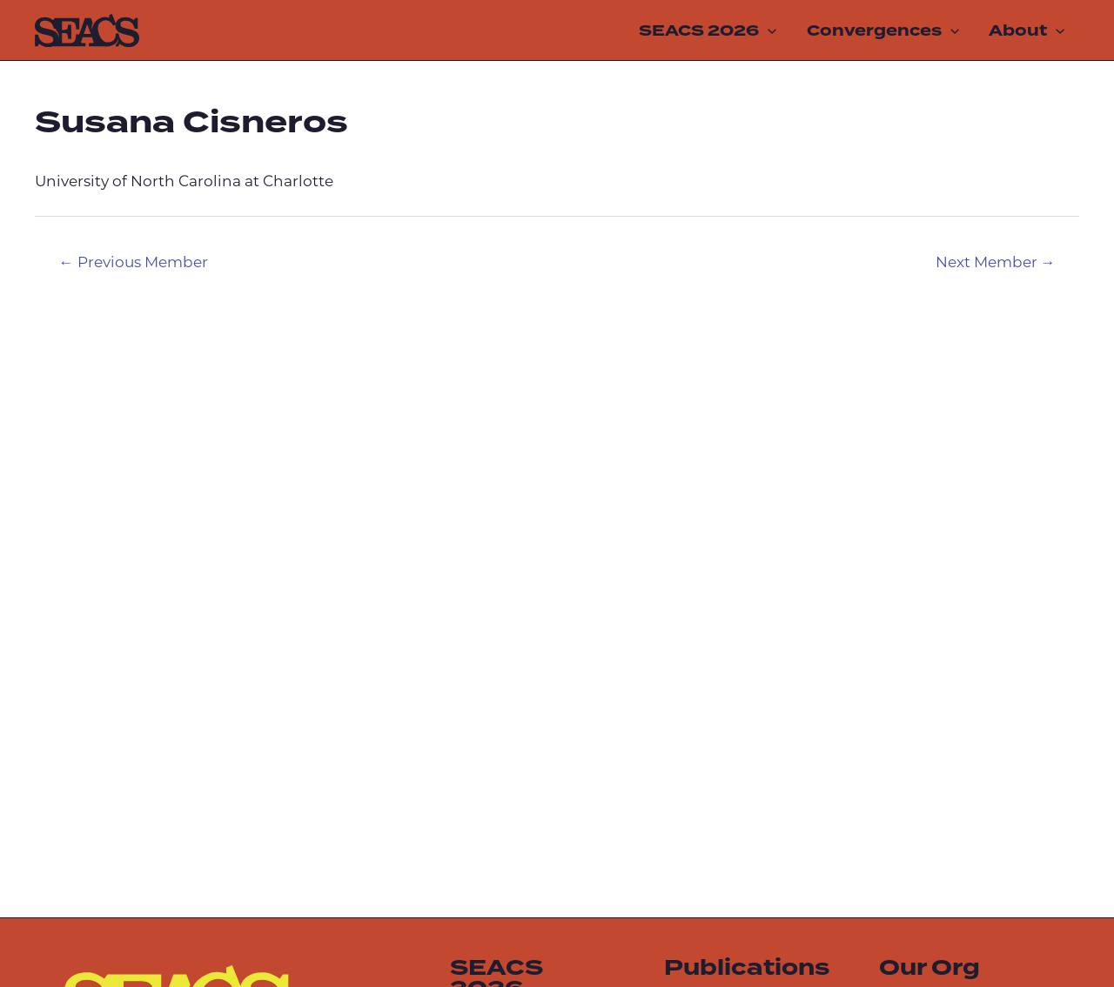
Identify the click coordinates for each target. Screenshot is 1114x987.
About (1026, 30)
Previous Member (133, 263)
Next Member (996, 263)
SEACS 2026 (707, 30)
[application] (767, 30)
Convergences (883, 30)
